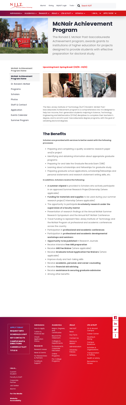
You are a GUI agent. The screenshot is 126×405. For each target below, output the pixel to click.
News (72, 332)
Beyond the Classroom (56, 337)
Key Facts (73, 335)
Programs (16, 89)
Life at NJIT (92, 325)
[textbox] (96, 6)
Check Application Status (38, 339)
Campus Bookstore (91, 343)
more (115, 335)
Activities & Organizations (92, 348)
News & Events (40, 353)
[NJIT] (21, 6)
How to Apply (39, 328)
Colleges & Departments (57, 342)
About (72, 325)
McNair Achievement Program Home (21, 69)
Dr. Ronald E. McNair (20, 84)
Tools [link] (72, 5)
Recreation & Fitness (92, 362)
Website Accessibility (15, 399)
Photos (14, 99)
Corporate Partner (14, 381)
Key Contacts (17, 338)
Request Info (17, 331)
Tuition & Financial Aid (39, 333)
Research (38, 346)
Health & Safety (93, 358)
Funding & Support (38, 362)
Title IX (13, 350)
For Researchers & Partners (40, 357)
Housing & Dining (91, 338)
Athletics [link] (79, 13)
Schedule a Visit (18, 334)
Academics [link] (30, 13)
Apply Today (16, 327)
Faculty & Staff (16, 377)
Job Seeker (14, 386)
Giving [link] (51, 5)
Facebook (115, 317)
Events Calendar (19, 115)
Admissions (39, 325)
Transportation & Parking (93, 354)
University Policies (73, 351)
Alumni (13, 389)
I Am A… (13, 368)
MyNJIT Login (61, 5)
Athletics (73, 355)
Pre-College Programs (56, 360)
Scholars (15, 94)
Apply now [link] (108, 13)
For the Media (16, 394)
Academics (57, 325)
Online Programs (56, 355)
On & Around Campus (92, 329)
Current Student (13, 373)
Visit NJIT (73, 328)
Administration (75, 347)
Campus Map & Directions (17, 342)
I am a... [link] (95, 13)
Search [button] (78, 6)
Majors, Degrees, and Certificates (58, 330)
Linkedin (115, 323)
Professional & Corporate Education (57, 348)
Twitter (115, 329)
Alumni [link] (43, 5)
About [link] (54, 13)
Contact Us (74, 338)
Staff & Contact (19, 104)
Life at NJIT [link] (66, 13)
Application (16, 110)
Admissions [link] (15, 13)
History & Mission (73, 342)
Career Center (93, 334)
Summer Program (20, 120)
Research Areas (40, 349)
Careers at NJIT (18, 347)
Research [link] (43, 13)
